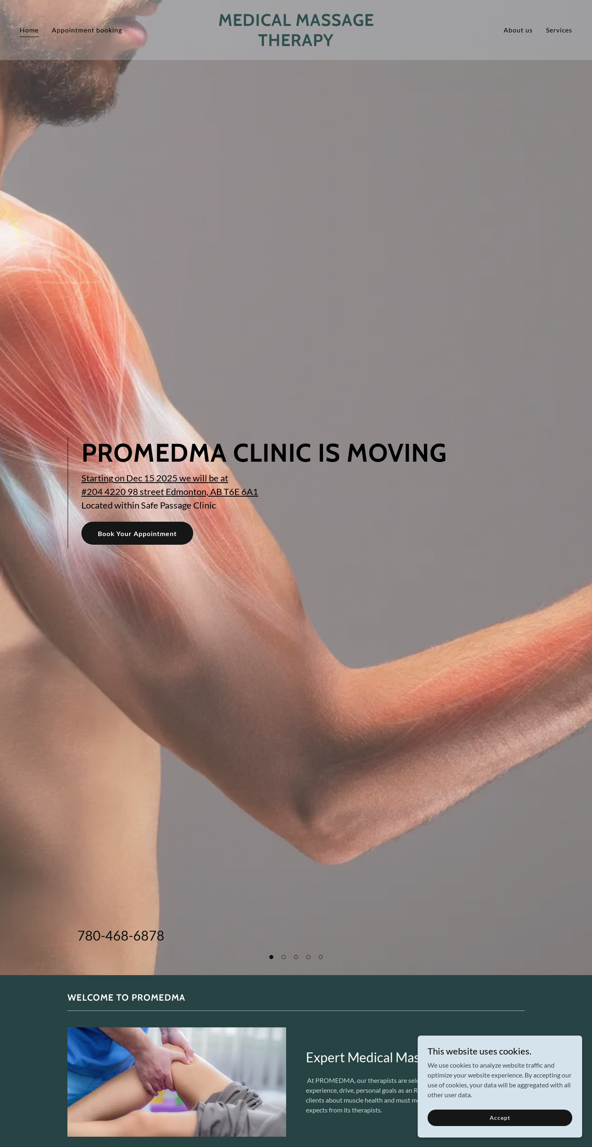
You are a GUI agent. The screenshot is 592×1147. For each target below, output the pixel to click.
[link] (296, 43)
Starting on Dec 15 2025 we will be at (154, 477)
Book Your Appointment (137, 533)
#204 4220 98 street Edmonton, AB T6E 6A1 (169, 491)
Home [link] (29, 30)
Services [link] (559, 30)
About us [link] (518, 30)
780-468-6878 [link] (120, 935)
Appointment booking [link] (87, 30)
